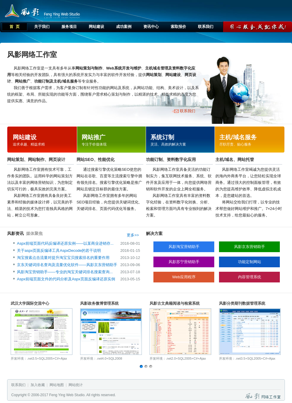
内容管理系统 (249, 277)
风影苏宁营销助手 (184, 262)
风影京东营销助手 (249, 246)
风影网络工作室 (21, 10)
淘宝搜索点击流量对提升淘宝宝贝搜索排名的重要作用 (63, 257)
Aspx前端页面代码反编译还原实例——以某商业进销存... (65, 243)
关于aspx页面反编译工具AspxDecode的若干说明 (59, 250)
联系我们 (187, 111)
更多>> (133, 235)
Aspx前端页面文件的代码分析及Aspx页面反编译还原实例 (66, 279)
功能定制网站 (249, 262)
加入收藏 (38, 385)
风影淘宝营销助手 (184, 246)
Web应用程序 (184, 277)
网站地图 (57, 385)
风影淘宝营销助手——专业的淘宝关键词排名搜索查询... (65, 272)
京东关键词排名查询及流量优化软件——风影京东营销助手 (67, 265)
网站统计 (76, 385)
